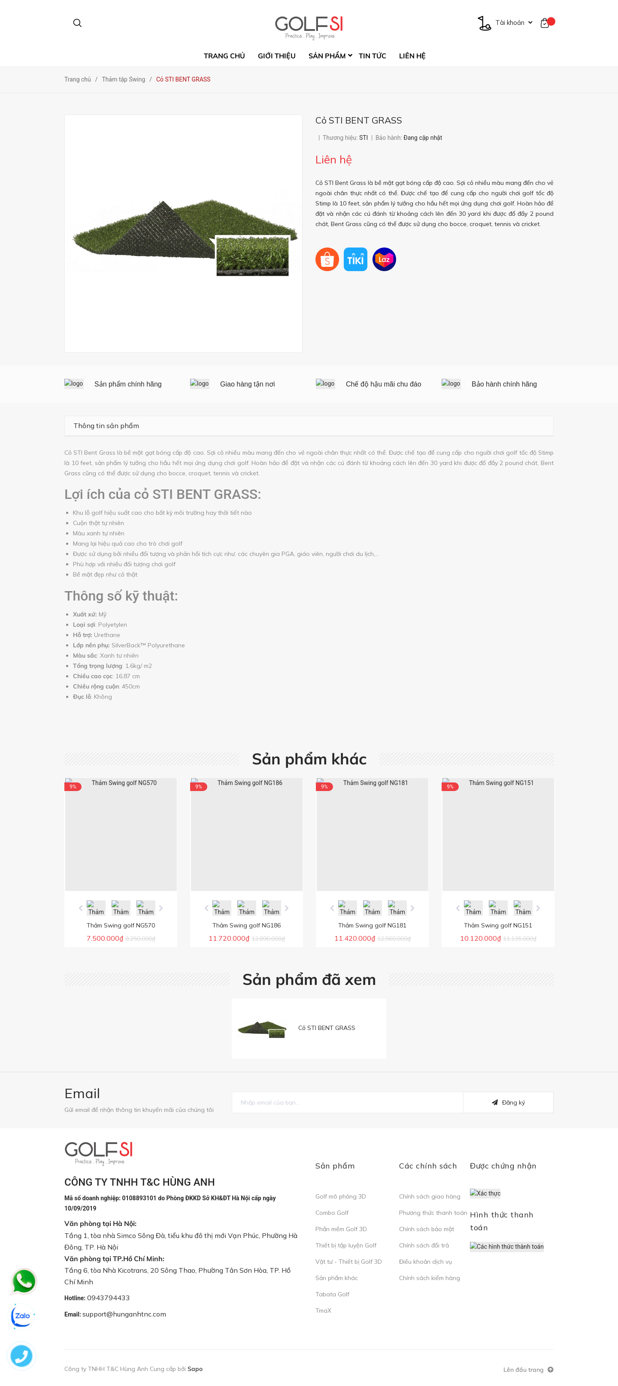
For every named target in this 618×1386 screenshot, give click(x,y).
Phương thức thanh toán (433, 1213)
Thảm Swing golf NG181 (372, 925)
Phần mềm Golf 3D (341, 1229)
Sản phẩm (327, 55)
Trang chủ (224, 55)
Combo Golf (331, 1213)
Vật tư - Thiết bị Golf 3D (348, 1261)
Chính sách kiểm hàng (429, 1278)
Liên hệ (412, 55)
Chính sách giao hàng (429, 1196)
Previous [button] (80, 908)
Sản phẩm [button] (334, 1166)
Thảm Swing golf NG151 (498, 925)
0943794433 (108, 1297)
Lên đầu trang (528, 1370)
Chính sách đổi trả (424, 1245)
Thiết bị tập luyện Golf (345, 1245)
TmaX (323, 1310)
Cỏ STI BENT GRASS (326, 1028)
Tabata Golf (332, 1294)
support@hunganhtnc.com (124, 1314)
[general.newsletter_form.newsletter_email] (348, 1102)
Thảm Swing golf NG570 (121, 925)
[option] (120, 384)
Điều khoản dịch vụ (425, 1261)
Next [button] (161, 908)
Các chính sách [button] (428, 1166)
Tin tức (372, 55)
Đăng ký (508, 1102)
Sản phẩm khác (309, 758)
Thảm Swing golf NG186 (246, 925)
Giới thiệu (277, 55)
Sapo (195, 1369)
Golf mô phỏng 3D (340, 1196)
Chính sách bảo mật (426, 1229)
